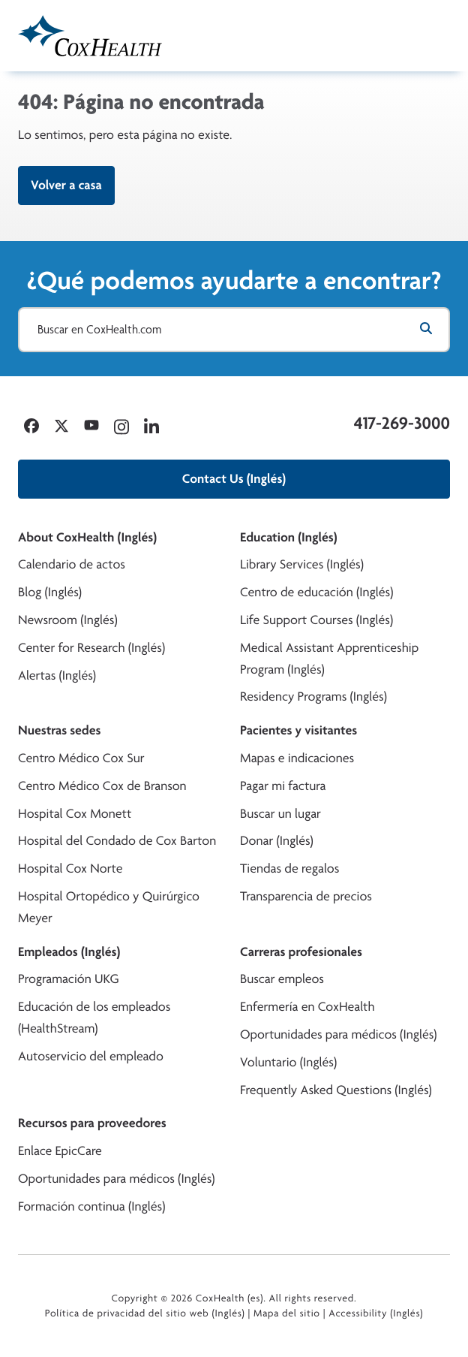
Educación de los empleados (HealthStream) (94, 1017)
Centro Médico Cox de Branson (102, 786)
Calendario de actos (71, 564)
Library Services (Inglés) (302, 564)
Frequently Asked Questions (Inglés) (336, 1090)
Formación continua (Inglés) (91, 1206)
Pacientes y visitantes (298, 730)
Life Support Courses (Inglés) (316, 620)
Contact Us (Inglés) (234, 479)
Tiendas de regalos (289, 868)
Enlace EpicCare (60, 1151)
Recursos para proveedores (92, 1123)
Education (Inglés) (289, 537)
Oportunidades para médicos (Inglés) (338, 1034)
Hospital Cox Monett (74, 814)
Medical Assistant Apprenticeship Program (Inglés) (329, 658)
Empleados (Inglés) (69, 952)
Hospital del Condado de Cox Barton (117, 841)
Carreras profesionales (301, 952)
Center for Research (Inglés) (91, 648)
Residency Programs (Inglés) (313, 696)
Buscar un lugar (280, 814)
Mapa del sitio (287, 1313)
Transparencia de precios (306, 896)
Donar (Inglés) (277, 841)
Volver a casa (66, 185)
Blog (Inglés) (50, 592)
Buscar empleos (282, 979)
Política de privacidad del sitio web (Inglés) (145, 1313)
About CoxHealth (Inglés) (87, 537)
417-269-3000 (402, 422)
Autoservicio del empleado (91, 1056)
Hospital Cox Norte (70, 868)
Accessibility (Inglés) (375, 1313)
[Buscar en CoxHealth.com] (234, 329)
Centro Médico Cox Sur (81, 758)
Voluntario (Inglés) (288, 1062)
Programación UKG (68, 979)
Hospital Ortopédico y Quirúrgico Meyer (109, 907)
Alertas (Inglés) (57, 675)
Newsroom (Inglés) (68, 620)
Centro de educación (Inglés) (316, 592)
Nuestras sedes (59, 730)
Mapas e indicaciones (297, 758)
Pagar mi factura (283, 786)
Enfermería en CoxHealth (307, 1007)
